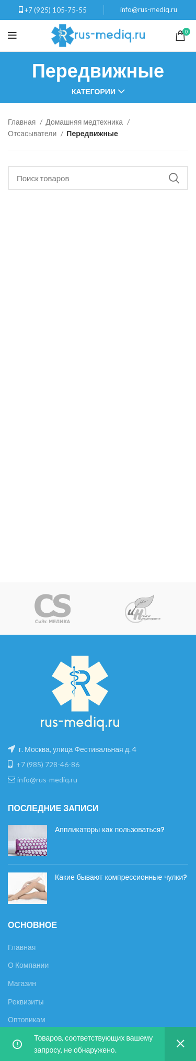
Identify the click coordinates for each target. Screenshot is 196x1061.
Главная (22, 121)
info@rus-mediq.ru (148, 9)
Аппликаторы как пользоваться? (110, 829)
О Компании (28, 964)
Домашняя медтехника (84, 121)
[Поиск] (98, 178)
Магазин (22, 983)
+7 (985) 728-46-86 (47, 764)
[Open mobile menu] (12, 35)
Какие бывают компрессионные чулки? (121, 877)
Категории (94, 91)
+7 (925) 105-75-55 (56, 10)
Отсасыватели (33, 133)
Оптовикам (26, 1019)
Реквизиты (26, 1001)
